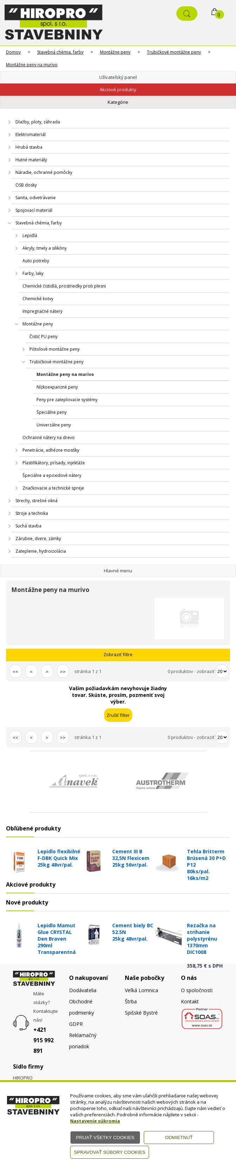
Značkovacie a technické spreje (53, 488)
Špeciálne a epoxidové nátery (51, 475)
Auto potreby (35, 261)
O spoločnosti (197, 990)
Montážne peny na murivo (32, 65)
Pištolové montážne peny (54, 349)
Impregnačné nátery (42, 311)
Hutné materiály (31, 160)
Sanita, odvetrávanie (35, 198)
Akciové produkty (118, 89)
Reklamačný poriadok (82, 1041)
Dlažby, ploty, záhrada (37, 122)
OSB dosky (26, 185)
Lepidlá (29, 235)
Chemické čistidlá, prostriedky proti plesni (64, 286)
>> (63, 671)
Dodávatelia (82, 990)
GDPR (76, 1024)
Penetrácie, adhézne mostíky (50, 450)
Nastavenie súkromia (95, 1121)
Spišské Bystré (141, 1012)
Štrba (131, 1001)
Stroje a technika (31, 513)
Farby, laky (32, 273)
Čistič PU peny (43, 336)
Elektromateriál (30, 134)
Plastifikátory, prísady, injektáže (53, 463)
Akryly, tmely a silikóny (44, 248)
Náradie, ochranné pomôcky (43, 172)
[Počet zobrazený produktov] (222, 671)
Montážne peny (115, 52)
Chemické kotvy (37, 299)
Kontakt (190, 1001)
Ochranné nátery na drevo (48, 437)
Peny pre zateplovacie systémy (66, 400)
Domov (13, 52)
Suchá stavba (28, 526)
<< (15, 671)
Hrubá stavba (28, 147)
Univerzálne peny (53, 425)
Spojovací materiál (33, 210)
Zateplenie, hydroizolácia (40, 551)
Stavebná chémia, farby (60, 52)
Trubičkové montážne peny (174, 52)
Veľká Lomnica (141, 990)
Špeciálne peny (51, 412)
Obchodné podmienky (81, 1007)
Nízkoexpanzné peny (57, 387)
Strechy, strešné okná (36, 501)
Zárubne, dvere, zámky (38, 538)
